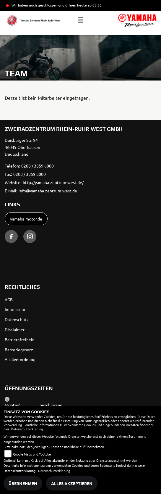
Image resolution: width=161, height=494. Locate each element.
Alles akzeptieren (71, 483)
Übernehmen (23, 483)
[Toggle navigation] (80, 20)
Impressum (15, 309)
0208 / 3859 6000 (37, 165)
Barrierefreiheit (19, 339)
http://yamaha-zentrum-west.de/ (53, 182)
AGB (9, 299)
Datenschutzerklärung (27, 429)
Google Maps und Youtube (32, 454)
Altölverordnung (20, 359)
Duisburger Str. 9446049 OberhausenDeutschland (22, 147)
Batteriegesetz (19, 349)
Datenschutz (17, 319)
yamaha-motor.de (26, 218)
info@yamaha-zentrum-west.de (48, 190)
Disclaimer (15, 329)
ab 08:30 (94, 5)
